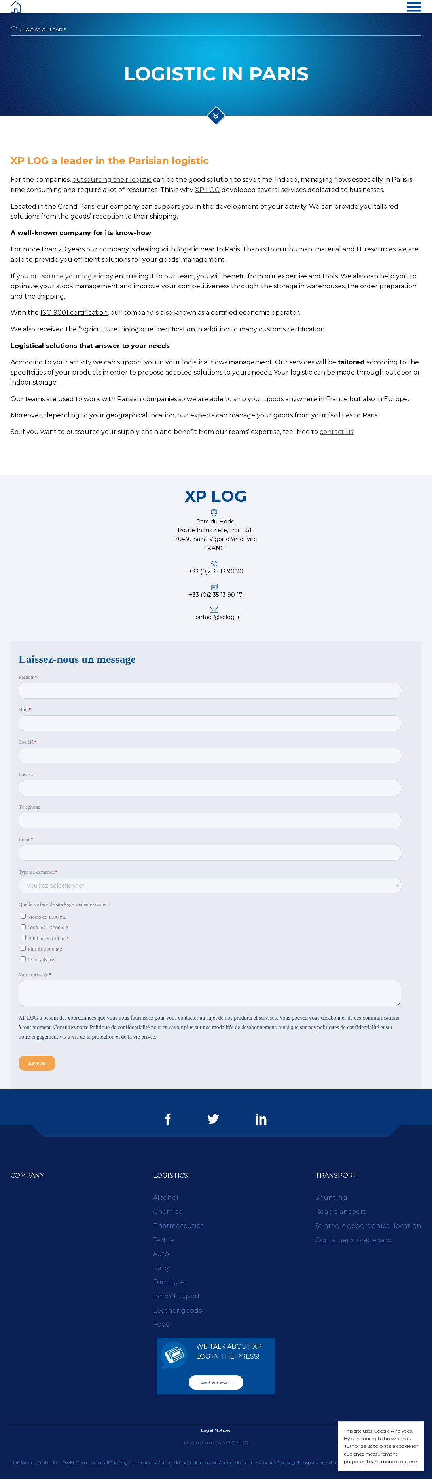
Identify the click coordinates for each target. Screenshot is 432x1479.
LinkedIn (261, 1119)
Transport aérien (313, 1462)
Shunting (331, 1197)
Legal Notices (216, 1430)
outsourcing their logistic (112, 179)
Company (27, 1175)
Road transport (340, 1211)
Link (15, 1462)
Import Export (176, 1296)
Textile (163, 1240)
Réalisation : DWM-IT (58, 1462)
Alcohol (165, 1197)
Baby (161, 1268)
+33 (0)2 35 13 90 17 (216, 594)
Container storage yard (353, 1240)
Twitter (213, 1119)
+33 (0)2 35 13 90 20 (216, 571)
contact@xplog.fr (216, 617)
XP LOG (207, 190)
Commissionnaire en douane (247, 1462)
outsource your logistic (67, 276)
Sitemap (28, 1462)
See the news (216, 1382)
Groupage (287, 1462)
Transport (336, 1175)
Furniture (169, 1282)
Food (161, 1324)
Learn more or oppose (392, 1461)
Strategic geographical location (368, 1226)
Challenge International (133, 1462)
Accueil (14, 29)
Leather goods (177, 1310)
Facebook (168, 1119)
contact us (336, 432)
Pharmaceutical (179, 1226)
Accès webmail (94, 1462)
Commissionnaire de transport (188, 1462)
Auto (161, 1254)
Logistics (170, 1175)
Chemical (169, 1211)
